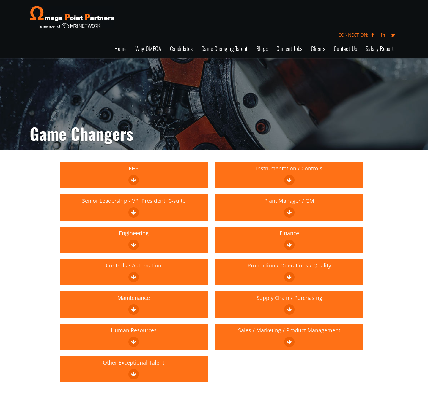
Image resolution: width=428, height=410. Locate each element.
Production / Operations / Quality (289, 272)
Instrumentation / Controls (289, 175)
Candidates (181, 49)
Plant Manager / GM (289, 207)
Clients (318, 49)
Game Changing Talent (224, 49)
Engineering (134, 239)
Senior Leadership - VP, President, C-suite (133, 207)
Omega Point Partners (72, 17)
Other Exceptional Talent (133, 369)
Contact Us (345, 49)
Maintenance (133, 304)
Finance (289, 239)
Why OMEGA (148, 49)
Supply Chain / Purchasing (289, 304)
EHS (133, 175)
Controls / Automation (133, 272)
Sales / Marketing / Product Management (289, 337)
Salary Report (380, 49)
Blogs (262, 49)
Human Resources (134, 337)
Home (120, 49)
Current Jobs (289, 49)
